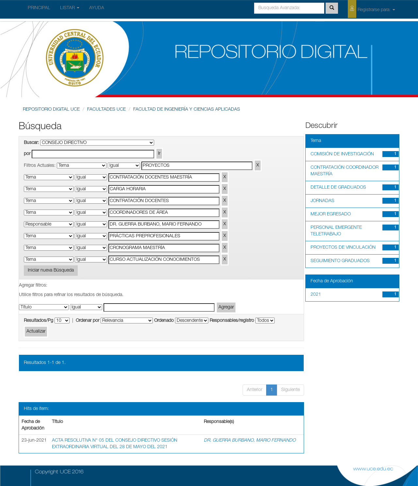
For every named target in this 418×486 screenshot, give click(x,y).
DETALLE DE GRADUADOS (338, 187)
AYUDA (96, 8)
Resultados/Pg (38, 321)
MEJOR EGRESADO (331, 214)
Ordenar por (87, 321)
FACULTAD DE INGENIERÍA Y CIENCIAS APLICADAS (186, 109)
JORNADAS (322, 201)
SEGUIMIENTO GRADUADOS (340, 261)
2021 (316, 294)
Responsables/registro (232, 321)
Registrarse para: (371, 9)
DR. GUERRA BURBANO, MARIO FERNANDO (250, 440)
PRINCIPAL (39, 8)
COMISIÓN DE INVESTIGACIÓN (342, 154)
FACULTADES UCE (106, 109)
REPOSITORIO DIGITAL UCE (51, 109)
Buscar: (31, 143)
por (27, 154)
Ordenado (164, 321)
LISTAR (69, 8)
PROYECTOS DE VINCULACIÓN (343, 247)
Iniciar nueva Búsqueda (51, 270)
